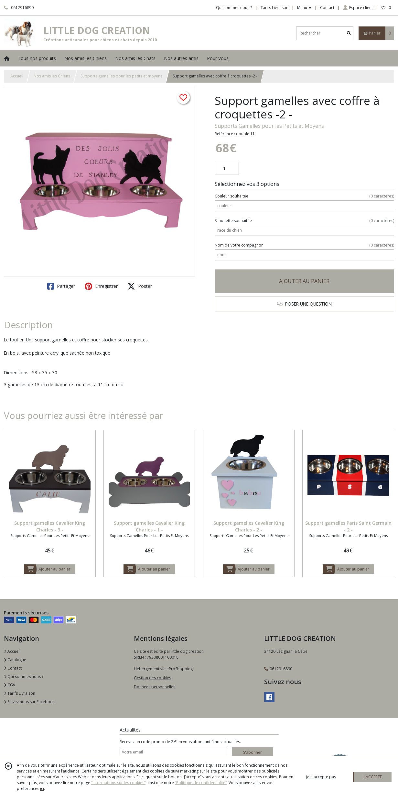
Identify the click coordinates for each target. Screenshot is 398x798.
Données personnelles (154, 687)
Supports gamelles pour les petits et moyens (121, 76)
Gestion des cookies (152, 678)
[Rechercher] (349, 33)
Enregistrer (101, 286)
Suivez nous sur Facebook (29, 701)
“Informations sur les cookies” (118, 782)
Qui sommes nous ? (23, 676)
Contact (327, 7)
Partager (61, 286)
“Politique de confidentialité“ (201, 782)
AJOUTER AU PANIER (304, 281)
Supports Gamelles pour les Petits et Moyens (269, 125)
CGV (9, 685)
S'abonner (252, 752)
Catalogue (15, 659)
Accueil (16, 76)
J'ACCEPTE (373, 777)
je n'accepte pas (321, 777)
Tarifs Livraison (19, 693)
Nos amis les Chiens (52, 76)
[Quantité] (227, 168)
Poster (139, 286)
